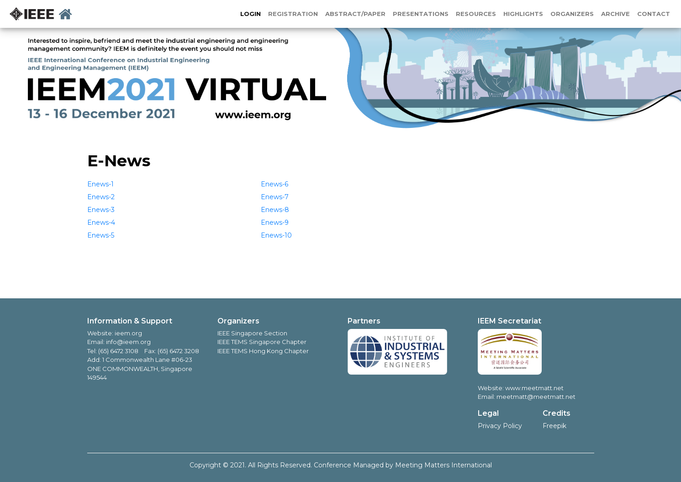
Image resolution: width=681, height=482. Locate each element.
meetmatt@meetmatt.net (535, 396)
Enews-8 (275, 210)
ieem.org (128, 333)
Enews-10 (276, 235)
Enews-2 (101, 197)
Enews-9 (275, 222)
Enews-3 (101, 210)
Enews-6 (274, 184)
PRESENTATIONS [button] (421, 13)
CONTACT (653, 13)
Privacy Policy (500, 426)
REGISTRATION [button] (293, 13)
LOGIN (250, 13)
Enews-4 (101, 222)
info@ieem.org (128, 341)
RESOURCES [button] (476, 13)
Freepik (554, 426)
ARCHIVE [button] (615, 13)
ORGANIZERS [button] (572, 13)
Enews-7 (275, 197)
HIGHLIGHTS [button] (523, 13)
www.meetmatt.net (534, 388)
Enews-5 (100, 235)
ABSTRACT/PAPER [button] (355, 13)
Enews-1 (100, 184)
